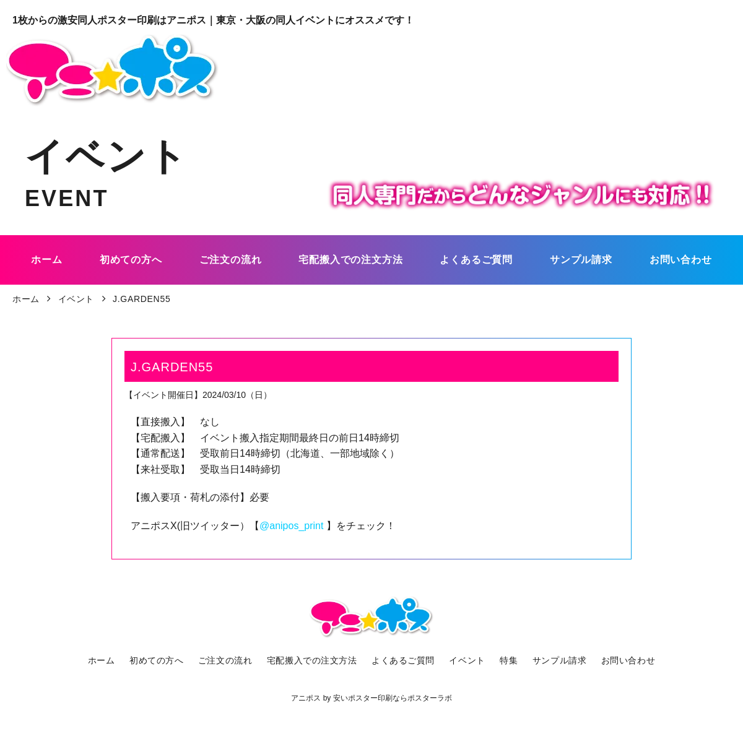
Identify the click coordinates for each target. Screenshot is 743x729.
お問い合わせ (621, 660)
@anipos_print (292, 525)
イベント (466, 660)
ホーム (107, 660)
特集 (506, 660)
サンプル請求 (554, 660)
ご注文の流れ (228, 660)
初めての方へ (161, 660)
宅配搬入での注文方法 (313, 660)
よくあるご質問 (403, 660)
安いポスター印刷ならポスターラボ (392, 698)
